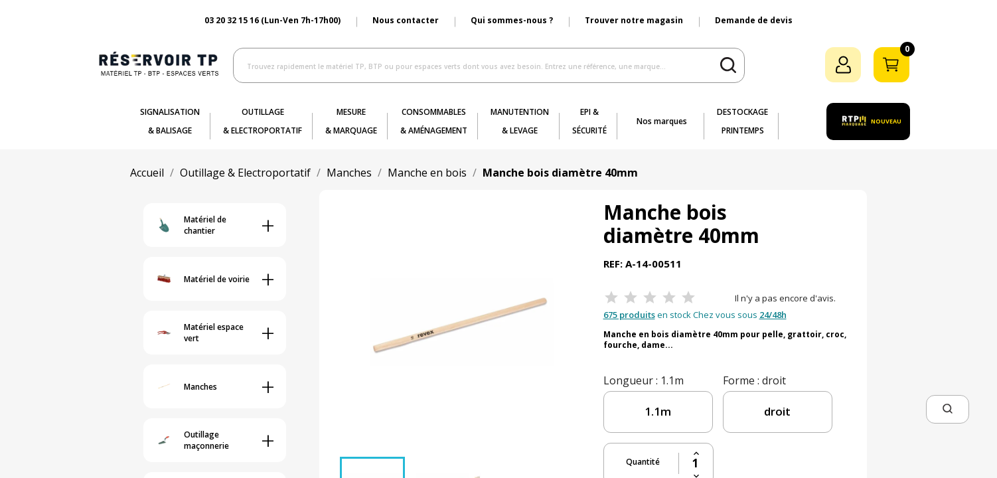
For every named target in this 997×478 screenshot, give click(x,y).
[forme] (777, 412)
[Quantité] (696, 463)
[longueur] (658, 412)
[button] (947, 409)
